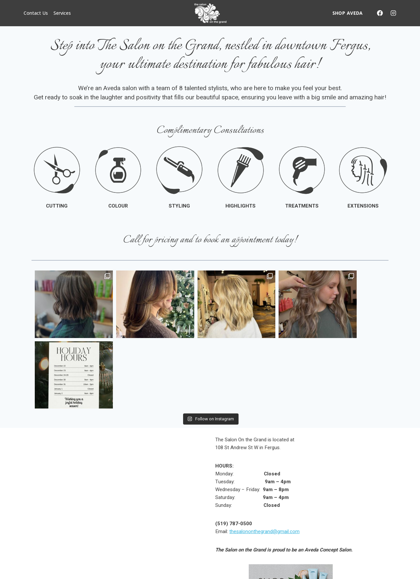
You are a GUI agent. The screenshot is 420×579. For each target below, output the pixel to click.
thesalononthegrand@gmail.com (264, 460)
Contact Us (36, 13)
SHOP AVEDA (347, 13)
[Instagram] (393, 13)
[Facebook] (380, 13)
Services (62, 13)
